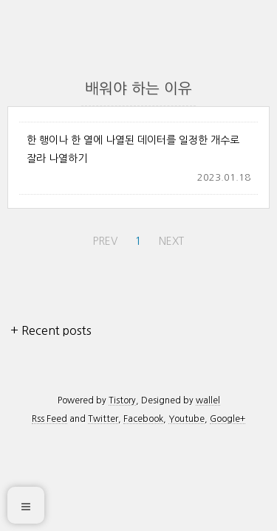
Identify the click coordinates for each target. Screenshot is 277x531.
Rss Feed (49, 418)
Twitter (103, 418)
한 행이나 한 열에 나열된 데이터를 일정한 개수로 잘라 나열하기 (133, 149)
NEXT (169, 238)
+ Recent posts (51, 330)
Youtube (186, 418)
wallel (208, 400)
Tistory (122, 400)
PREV (103, 238)
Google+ (227, 418)
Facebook (143, 418)
